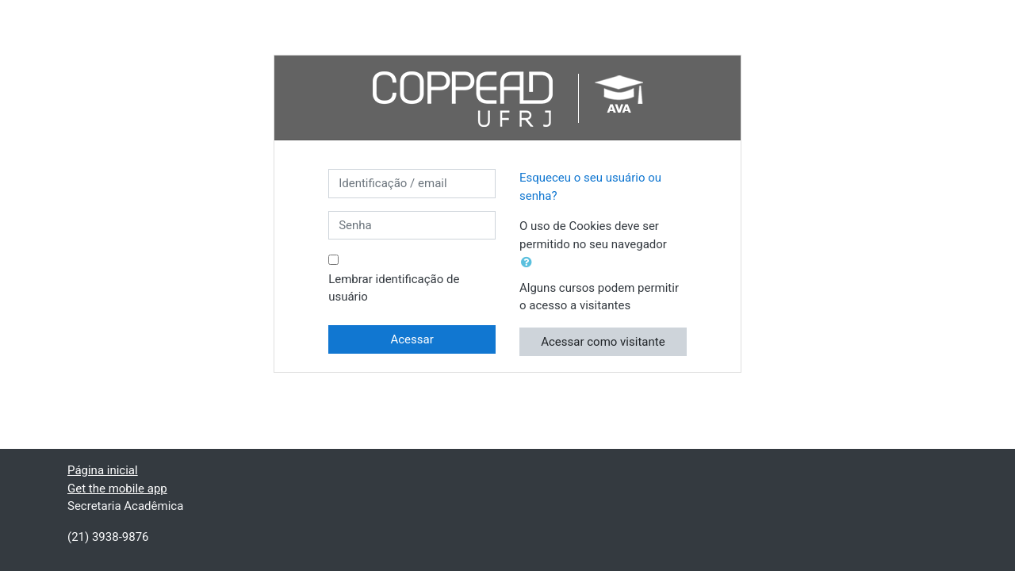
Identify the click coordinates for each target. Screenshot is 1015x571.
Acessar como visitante (603, 342)
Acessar (411, 339)
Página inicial (102, 470)
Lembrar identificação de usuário (393, 288)
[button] (529, 263)
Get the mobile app (117, 488)
